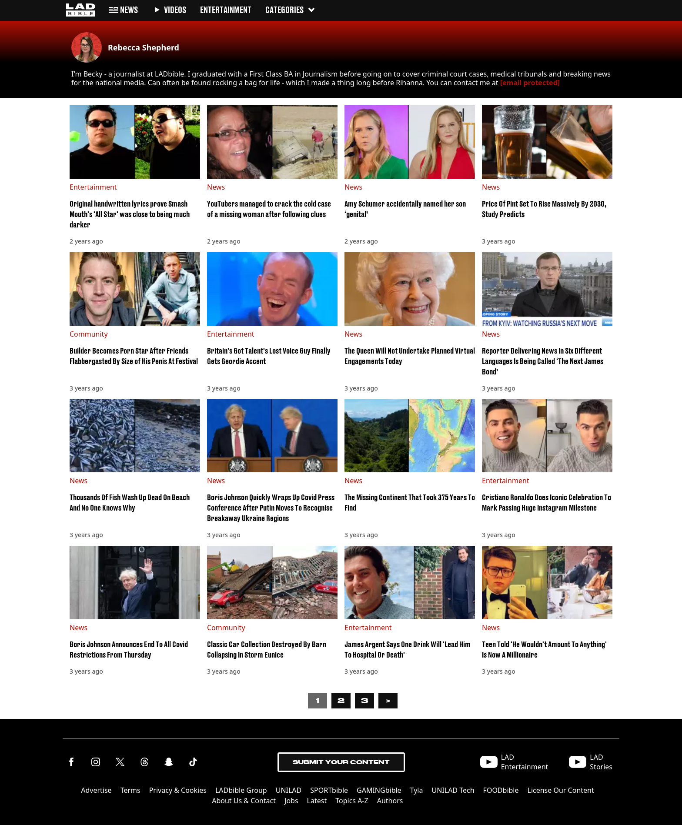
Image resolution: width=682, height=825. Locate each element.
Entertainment (93, 187)
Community (89, 334)
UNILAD (289, 790)
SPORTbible (329, 790)
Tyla (416, 790)
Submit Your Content (341, 762)
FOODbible (501, 790)
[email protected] (530, 82)
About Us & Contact (244, 800)
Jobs (291, 800)
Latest (317, 800)
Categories (290, 10)
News (216, 187)
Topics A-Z (351, 800)
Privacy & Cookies (178, 790)
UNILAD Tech (452, 790)
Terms (130, 790)
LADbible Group (241, 790)
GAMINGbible (379, 790)
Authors (390, 800)
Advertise (96, 790)
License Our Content (561, 790)
